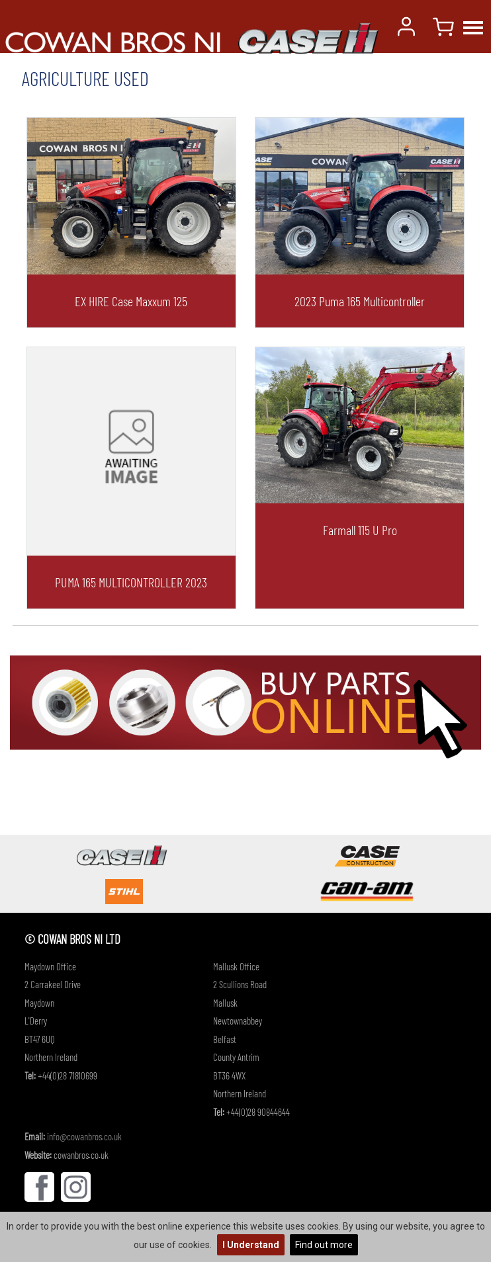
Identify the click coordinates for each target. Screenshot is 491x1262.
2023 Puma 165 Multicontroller (359, 301)
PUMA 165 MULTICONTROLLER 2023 (131, 582)
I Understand (250, 1245)
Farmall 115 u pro (360, 530)
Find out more (324, 1245)
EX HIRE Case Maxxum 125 (131, 301)
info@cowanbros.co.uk (84, 1136)
